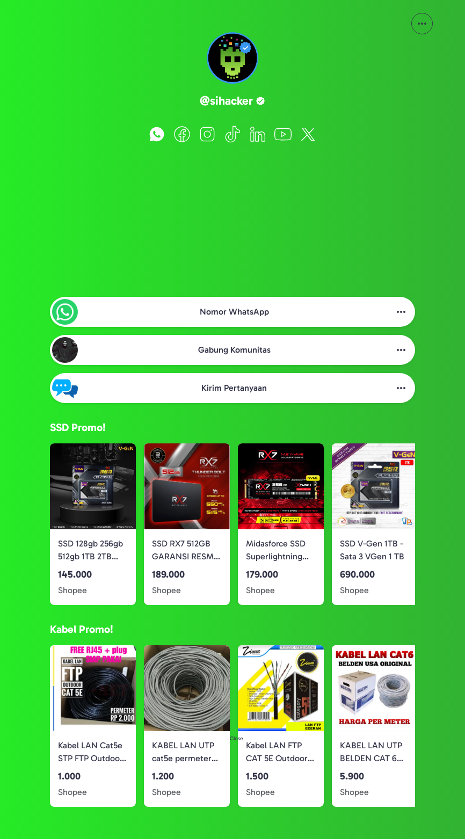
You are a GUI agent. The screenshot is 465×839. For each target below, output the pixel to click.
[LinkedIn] (257, 134)
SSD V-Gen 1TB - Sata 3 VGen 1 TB (372, 549)
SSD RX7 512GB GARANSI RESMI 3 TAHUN (184, 550)
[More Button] (422, 23)
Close (236, 738)
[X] (308, 134)
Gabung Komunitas (234, 350)
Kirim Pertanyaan (234, 388)
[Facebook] (182, 134)
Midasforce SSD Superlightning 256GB (276, 550)
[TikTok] (232, 134)
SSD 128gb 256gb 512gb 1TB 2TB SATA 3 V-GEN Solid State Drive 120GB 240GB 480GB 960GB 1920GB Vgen (90, 550)
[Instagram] (207, 134)
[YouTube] (283, 134)
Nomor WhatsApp (234, 312)
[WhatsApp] (156, 134)
